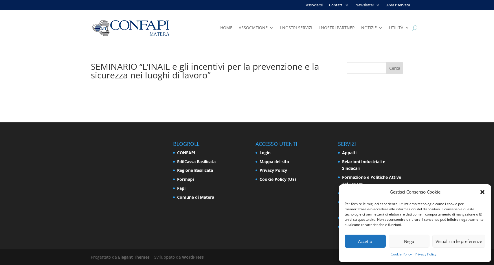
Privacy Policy (425, 254)
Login (265, 152)
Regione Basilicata (195, 170)
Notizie (369, 28)
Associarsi (314, 5)
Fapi (181, 188)
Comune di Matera (195, 197)
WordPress (193, 257)
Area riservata (398, 5)
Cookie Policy (401, 254)
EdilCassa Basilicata (196, 161)
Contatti (336, 5)
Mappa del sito (274, 161)
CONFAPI (186, 152)
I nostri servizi (296, 28)
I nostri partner (337, 28)
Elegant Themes (134, 257)
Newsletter (364, 5)
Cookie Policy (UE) (278, 179)
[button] (482, 192)
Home (226, 28)
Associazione (253, 28)
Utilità (396, 28)
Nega (409, 241)
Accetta (365, 241)
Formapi (185, 179)
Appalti (349, 152)
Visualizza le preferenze (459, 241)
